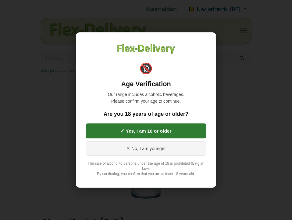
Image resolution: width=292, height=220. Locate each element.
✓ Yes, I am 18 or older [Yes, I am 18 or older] (145, 131)
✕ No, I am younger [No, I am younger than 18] (146, 148)
